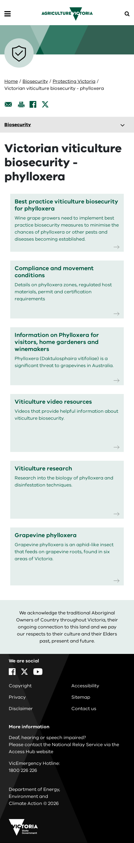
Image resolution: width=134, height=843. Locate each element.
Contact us (83, 708)
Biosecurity (35, 81)
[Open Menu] (7, 14)
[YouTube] (37, 671)
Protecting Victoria (74, 81)
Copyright (20, 686)
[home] (67, 14)
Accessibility (85, 686)
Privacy (17, 697)
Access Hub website (31, 751)
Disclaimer (21, 708)
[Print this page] (21, 104)
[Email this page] (8, 104)
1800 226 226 (23, 770)
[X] (45, 104)
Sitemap (80, 697)
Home (11, 81)
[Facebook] (33, 104)
